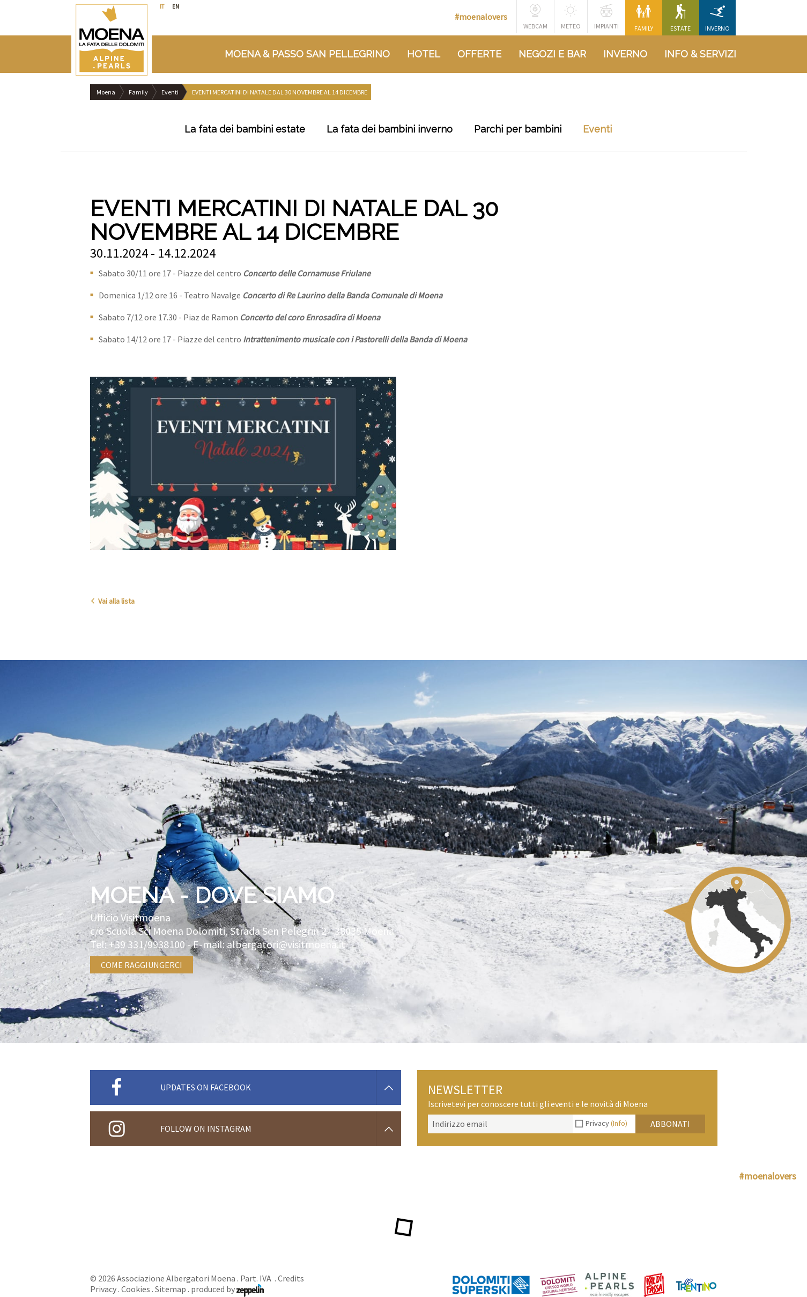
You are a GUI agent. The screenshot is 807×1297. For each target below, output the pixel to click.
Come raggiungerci (141, 964)
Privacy (606, 1123)
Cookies (135, 1289)
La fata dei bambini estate (244, 129)
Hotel (423, 54)
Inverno (717, 18)
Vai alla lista (112, 601)
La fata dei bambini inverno (390, 129)
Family (643, 18)
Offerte (479, 54)
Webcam (535, 17)
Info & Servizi (700, 54)
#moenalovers (481, 16)
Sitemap (170, 1289)
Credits (291, 1278)
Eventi (170, 92)
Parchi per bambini (517, 129)
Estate (680, 18)
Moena (106, 92)
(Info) (619, 1123)
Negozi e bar (552, 54)
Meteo (571, 17)
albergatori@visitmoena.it (286, 944)
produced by (227, 1289)
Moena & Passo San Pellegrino (307, 54)
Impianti (606, 17)
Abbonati (670, 1123)
